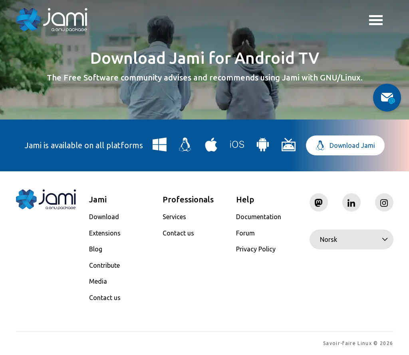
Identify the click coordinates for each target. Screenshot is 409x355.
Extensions (105, 233)
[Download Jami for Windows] (160, 147)
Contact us (105, 297)
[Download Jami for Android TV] (289, 147)
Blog (95, 249)
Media (98, 281)
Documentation (258, 216)
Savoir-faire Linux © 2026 (358, 343)
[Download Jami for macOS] (211, 147)
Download (104, 216)
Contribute (104, 265)
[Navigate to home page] (52, 20)
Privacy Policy (256, 249)
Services (174, 216)
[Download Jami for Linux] (185, 147)
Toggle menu (376, 21)
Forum (245, 233)
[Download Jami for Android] (263, 147)
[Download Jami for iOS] (237, 147)
